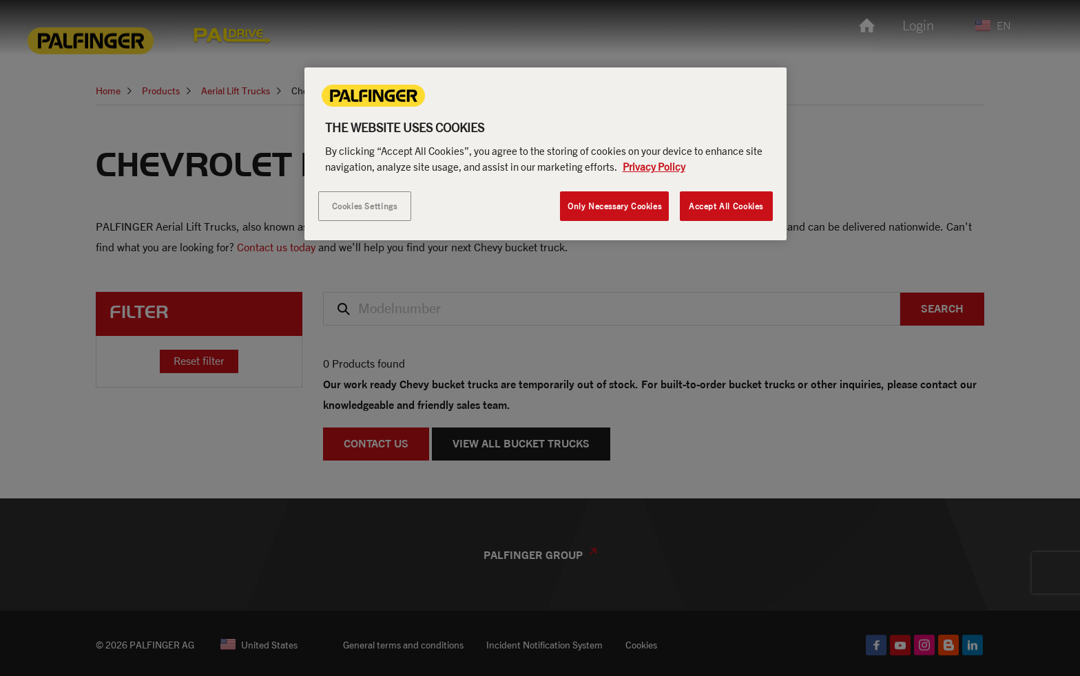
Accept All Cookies (726, 206)
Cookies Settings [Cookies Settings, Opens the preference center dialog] (364, 206)
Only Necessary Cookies (614, 206)
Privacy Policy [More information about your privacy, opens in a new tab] (654, 166)
